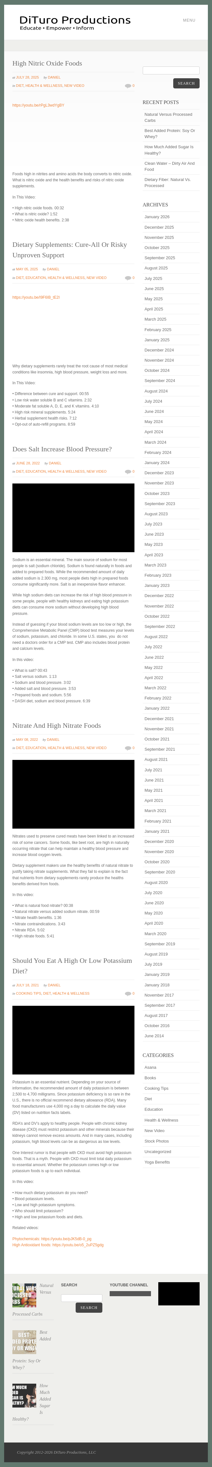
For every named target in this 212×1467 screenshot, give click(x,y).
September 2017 (160, 1005)
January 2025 (157, 339)
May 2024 (154, 421)
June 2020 (154, 902)
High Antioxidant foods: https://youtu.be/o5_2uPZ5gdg (58, 1245)
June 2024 (154, 411)
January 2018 (157, 985)
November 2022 (159, 606)
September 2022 (160, 626)
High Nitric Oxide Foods (47, 63)
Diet (20, 85)
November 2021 (159, 729)
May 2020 (154, 913)
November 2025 (159, 237)
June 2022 (154, 657)
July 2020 (153, 892)
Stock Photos (157, 1141)
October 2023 (157, 493)
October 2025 (157, 247)
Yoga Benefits (157, 1162)
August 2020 (156, 882)
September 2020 (160, 872)
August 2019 (156, 954)
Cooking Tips (28, 993)
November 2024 (159, 360)
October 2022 (157, 616)
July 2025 (153, 278)
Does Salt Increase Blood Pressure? (62, 449)
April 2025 (154, 309)
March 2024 (156, 442)
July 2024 (153, 401)
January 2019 (157, 974)
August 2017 (156, 1015)
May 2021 (154, 790)
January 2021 (157, 831)
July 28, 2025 (27, 77)
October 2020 (157, 861)
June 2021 (154, 780)
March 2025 (156, 319)
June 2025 (154, 288)
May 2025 (154, 298)
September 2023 (160, 503)
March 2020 (156, 933)
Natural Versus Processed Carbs (168, 117)
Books (150, 1077)
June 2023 (154, 534)
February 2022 (158, 698)
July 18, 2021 (27, 985)
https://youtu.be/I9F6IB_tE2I (36, 297)
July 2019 (153, 964)
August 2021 (156, 759)
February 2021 (158, 821)
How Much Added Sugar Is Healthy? (169, 149)
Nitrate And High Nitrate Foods (56, 725)
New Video (74, 85)
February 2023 (158, 575)
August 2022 (156, 636)
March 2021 (156, 810)
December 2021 (159, 718)
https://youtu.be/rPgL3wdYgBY (38, 105)
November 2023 (159, 483)
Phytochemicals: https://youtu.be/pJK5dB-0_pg (52, 1239)
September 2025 (160, 257)
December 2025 (159, 227)
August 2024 (156, 391)
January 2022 (157, 708)
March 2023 (156, 565)
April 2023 (154, 555)
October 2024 (157, 370)
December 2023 (159, 472)
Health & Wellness (43, 85)
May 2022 (154, 667)
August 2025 (156, 268)
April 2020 (154, 923)
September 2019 (160, 944)
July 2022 (153, 646)
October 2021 (157, 739)
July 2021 (153, 770)
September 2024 (160, 380)
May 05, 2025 (27, 269)
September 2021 (160, 749)
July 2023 (153, 524)
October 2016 (157, 1025)
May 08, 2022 (27, 739)
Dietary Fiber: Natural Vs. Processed (168, 182)
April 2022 (154, 677)
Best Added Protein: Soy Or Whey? (170, 133)
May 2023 (154, 544)
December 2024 (159, 350)
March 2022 (156, 687)
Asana (150, 1067)
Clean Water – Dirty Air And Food (170, 166)
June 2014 (154, 1035)
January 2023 (157, 585)
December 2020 (159, 841)
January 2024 (157, 462)
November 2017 (159, 995)
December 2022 (159, 595)
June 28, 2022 (28, 463)
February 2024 (158, 452)
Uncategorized (158, 1151)
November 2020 (159, 851)
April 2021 (154, 800)
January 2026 (157, 216)
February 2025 (158, 329)
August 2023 (156, 513)
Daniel (54, 77)
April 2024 (154, 431)
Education (35, 278)
